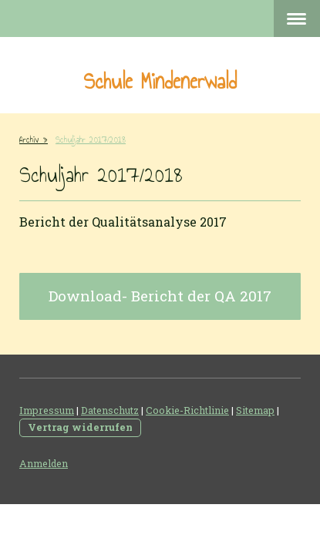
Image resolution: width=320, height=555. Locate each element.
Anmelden (43, 463)
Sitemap (255, 410)
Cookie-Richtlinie (187, 410)
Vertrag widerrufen (80, 427)
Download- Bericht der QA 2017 (160, 295)
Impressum (46, 410)
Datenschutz (110, 410)
